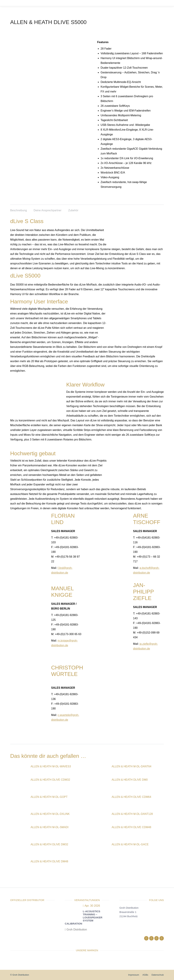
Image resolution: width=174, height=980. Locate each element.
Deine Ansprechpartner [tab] (48, 210)
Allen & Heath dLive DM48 (49, 861)
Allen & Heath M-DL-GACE (130, 844)
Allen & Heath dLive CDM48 (131, 827)
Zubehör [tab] (73, 210)
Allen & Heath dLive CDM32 (50, 779)
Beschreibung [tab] (18, 210)
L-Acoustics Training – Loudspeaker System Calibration (83, 917)
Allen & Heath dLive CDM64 (131, 796)
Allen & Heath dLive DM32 (49, 844)
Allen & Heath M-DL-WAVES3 (51, 766)
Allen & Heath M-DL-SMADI (49, 827)
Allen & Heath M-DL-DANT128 (132, 813)
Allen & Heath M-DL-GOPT (49, 796)
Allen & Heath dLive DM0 (130, 779)
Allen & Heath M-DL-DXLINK (50, 813)
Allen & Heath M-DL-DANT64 (131, 766)
